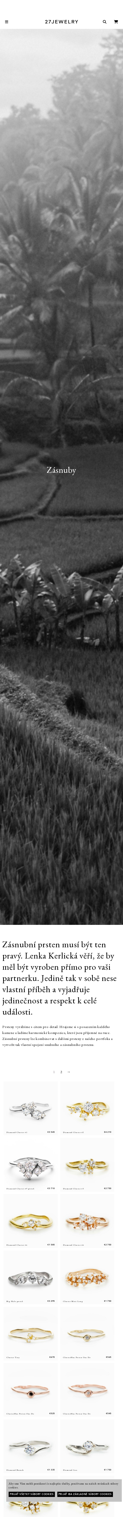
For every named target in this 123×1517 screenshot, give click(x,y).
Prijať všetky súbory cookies (32, 1494)
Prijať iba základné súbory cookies (85, 1494)
